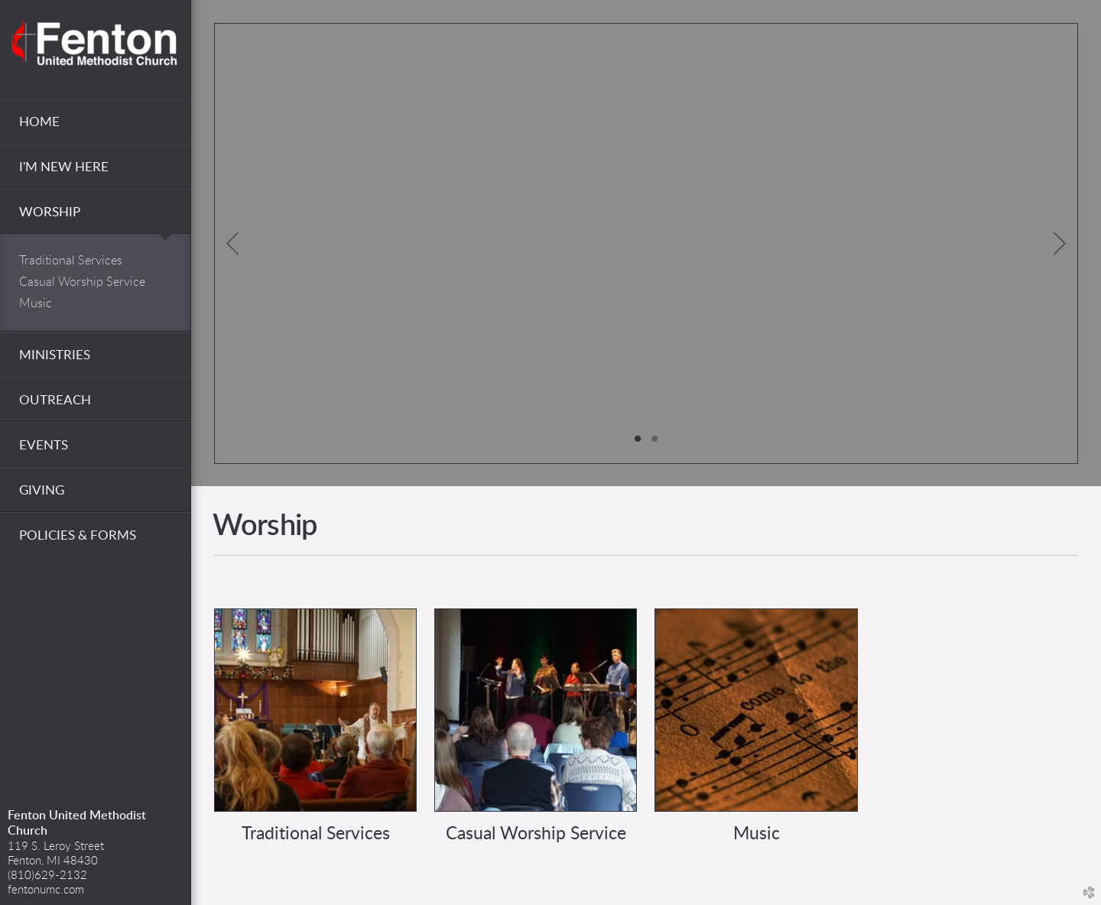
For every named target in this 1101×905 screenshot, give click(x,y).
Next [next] (1060, 243)
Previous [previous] (232, 243)
